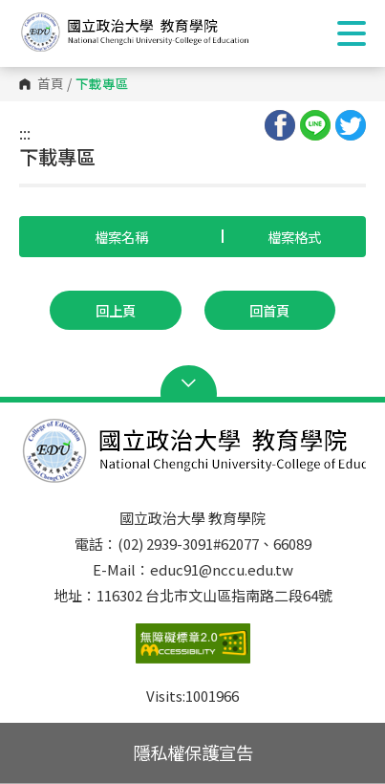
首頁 (50, 84)
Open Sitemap (192, 383)
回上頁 (116, 310)
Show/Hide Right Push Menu (351, 33)
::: (25, 133)
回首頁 (269, 310)
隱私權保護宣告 (193, 752)
